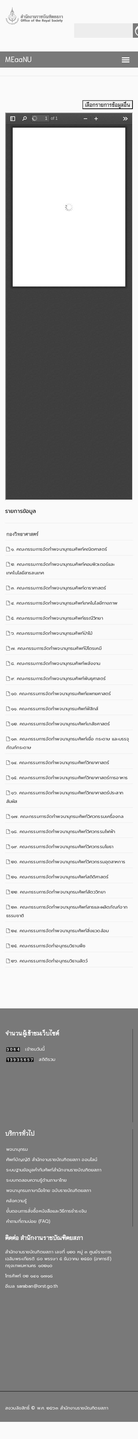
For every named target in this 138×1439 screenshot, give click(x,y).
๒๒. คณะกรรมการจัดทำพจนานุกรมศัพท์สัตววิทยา (58, 892)
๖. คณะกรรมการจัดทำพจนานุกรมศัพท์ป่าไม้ (51, 633)
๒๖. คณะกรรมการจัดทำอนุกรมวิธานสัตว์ (49, 961)
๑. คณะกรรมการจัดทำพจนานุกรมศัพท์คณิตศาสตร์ (59, 549)
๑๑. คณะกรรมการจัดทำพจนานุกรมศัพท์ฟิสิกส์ (54, 708)
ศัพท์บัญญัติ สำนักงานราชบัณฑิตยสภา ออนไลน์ (51, 1159)
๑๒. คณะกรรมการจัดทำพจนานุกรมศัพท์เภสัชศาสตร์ (60, 724)
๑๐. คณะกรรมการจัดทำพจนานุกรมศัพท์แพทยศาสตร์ (61, 693)
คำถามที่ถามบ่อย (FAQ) (28, 1221)
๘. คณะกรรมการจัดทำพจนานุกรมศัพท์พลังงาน (55, 663)
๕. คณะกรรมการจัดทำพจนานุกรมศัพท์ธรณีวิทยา (57, 618)
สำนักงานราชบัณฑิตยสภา (84, 1408)
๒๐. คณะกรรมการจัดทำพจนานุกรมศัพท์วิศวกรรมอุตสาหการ (68, 861)
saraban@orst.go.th (37, 1286)
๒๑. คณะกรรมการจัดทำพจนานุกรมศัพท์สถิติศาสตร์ (59, 877)
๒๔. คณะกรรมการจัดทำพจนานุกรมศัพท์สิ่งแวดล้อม (60, 930)
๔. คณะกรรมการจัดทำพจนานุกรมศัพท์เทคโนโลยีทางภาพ (64, 603)
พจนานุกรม (17, 1149)
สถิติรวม (30, 1059)
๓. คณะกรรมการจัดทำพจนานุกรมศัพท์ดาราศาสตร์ (58, 588)
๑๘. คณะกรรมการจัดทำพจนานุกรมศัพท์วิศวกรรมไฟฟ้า (63, 831)
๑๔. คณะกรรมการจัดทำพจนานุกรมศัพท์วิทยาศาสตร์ (60, 762)
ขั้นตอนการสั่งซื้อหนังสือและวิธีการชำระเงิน (46, 1211)
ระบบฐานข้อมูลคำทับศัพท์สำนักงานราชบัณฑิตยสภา (53, 1170)
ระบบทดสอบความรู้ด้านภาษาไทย (36, 1180)
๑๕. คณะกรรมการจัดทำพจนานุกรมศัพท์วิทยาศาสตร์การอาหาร (69, 777)
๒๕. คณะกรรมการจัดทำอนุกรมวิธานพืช (48, 946)
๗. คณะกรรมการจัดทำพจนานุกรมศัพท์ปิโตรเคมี (56, 648)
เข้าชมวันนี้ (25, 1049)
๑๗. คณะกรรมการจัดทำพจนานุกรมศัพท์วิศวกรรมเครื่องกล (67, 816)
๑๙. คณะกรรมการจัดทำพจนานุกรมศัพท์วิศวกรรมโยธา (62, 846)
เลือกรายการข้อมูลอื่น (107, 105)
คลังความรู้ (16, 1200)
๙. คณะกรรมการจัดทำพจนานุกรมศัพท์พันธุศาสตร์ (58, 678)
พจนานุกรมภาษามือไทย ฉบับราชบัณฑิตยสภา (48, 1190)
